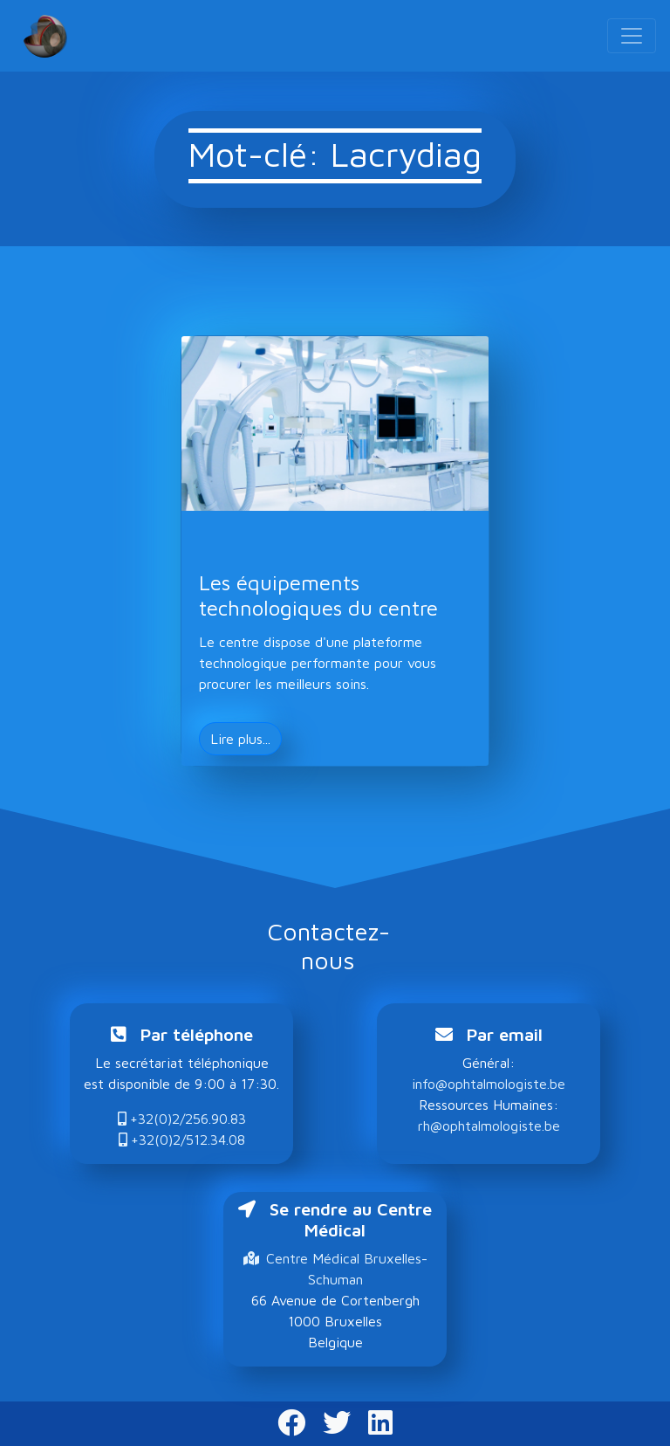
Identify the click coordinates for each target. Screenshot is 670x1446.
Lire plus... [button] (240, 739)
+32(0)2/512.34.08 (182, 1139)
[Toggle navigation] (631, 35)
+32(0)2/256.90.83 (182, 1118)
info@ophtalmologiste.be (488, 1083)
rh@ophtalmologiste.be (489, 1125)
